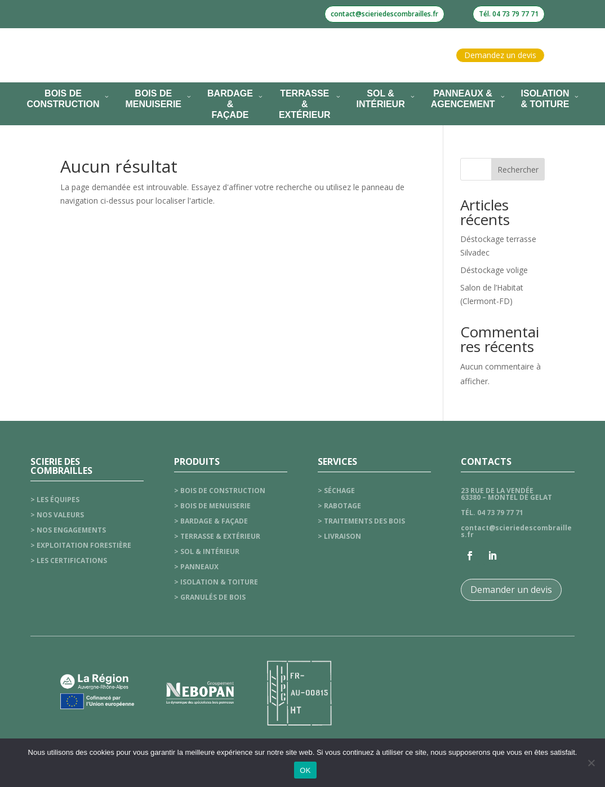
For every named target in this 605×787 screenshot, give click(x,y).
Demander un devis (511, 589)
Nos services (236, 55)
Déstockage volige (494, 270)
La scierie (166, 55)
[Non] (591, 762)
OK (305, 770)
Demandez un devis (500, 55)
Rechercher (518, 169)
